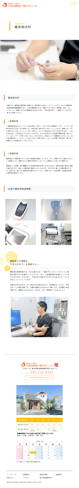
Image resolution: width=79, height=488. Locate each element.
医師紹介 (59, 474)
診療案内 (26, 474)
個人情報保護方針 (46, 478)
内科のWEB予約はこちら (40, 377)
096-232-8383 (39, 372)
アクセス (26, 478)
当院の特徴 (43, 474)
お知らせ (10, 478)
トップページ (11, 474)
